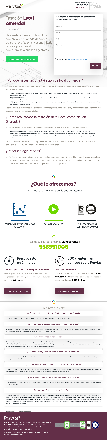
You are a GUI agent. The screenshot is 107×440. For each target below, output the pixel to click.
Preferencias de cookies (16, 434)
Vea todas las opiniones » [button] (70, 291)
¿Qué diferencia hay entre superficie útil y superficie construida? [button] (53, 377)
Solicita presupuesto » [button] (17, 291)
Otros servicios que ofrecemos (24, 411)
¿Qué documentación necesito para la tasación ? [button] (53, 337)
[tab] (53, 313)
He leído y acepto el (71, 59)
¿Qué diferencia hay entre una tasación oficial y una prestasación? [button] (53, 352)
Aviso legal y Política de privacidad (19, 432)
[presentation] (69, 66)
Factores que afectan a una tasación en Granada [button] (53, 390)
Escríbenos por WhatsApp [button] (22, 59)
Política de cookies (35, 432)
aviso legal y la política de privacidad (77, 59)
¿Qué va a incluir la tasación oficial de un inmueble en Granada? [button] (53, 324)
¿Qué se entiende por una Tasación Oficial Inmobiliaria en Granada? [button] (53, 313)
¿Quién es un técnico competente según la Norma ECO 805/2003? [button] (53, 364)
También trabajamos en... (10, 411)
